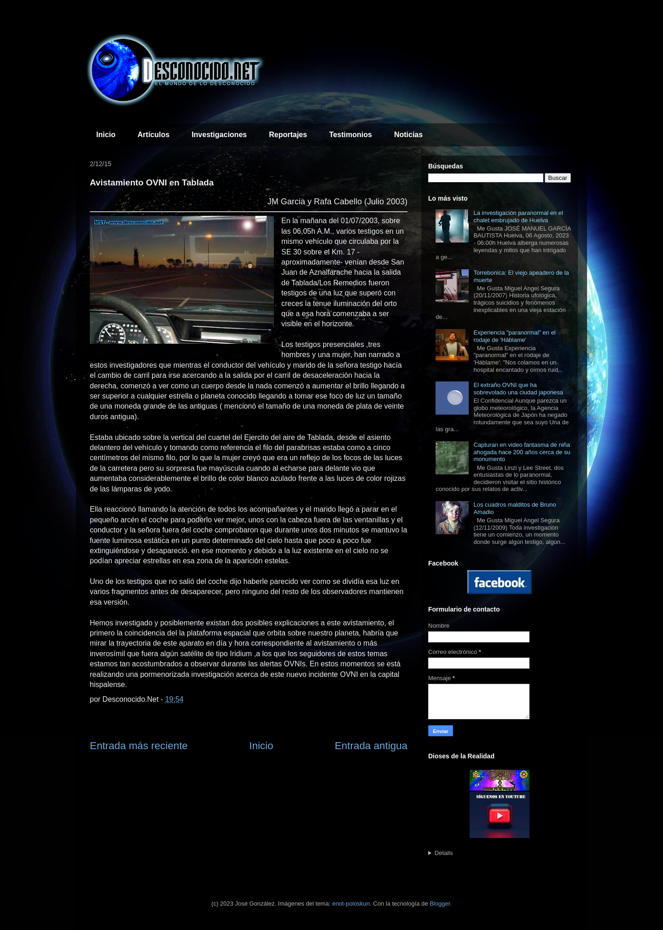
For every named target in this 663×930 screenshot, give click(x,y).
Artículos (153, 135)
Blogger (440, 903)
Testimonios (350, 135)
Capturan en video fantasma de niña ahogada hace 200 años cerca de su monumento (521, 451)
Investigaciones (219, 135)
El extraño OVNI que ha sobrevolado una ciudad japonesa (518, 388)
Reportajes (288, 135)
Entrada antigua (371, 745)
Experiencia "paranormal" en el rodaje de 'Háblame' (514, 336)
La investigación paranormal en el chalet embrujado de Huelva (518, 216)
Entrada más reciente (139, 745)
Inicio (106, 135)
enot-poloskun (351, 903)
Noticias (408, 135)
